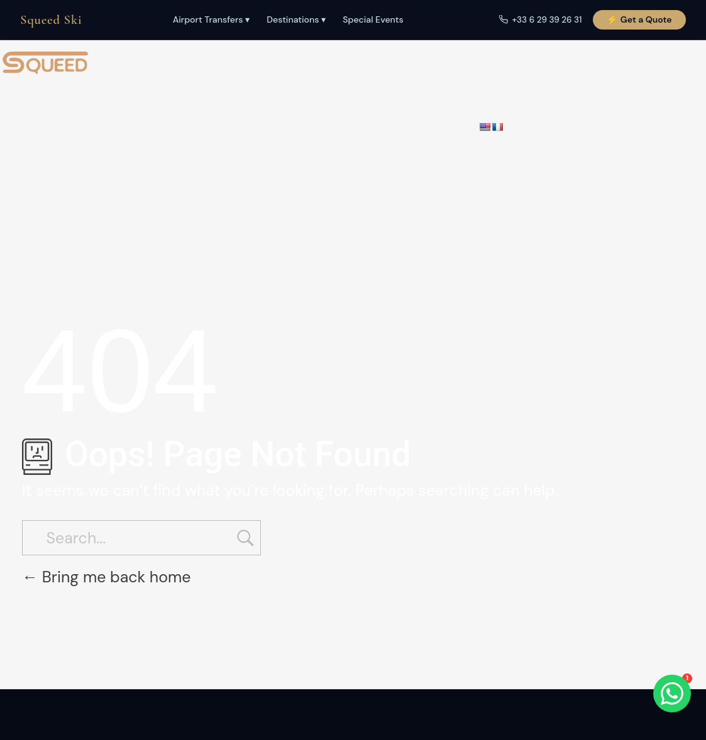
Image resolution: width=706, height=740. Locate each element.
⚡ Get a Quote (639, 19)
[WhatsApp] (672, 693)
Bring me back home (106, 577)
